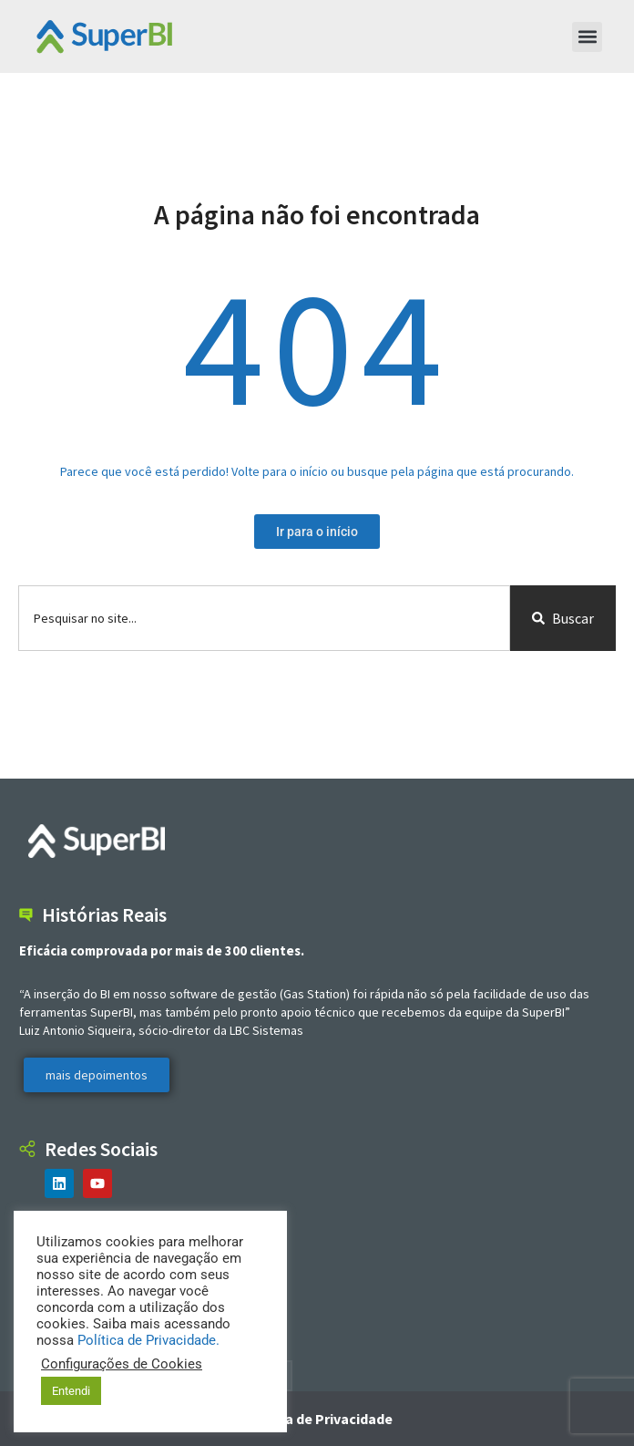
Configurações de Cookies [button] (121, 1364)
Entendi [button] (71, 1391)
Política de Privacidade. (148, 1340)
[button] (587, 37)
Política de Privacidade (317, 1419)
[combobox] (264, 618)
